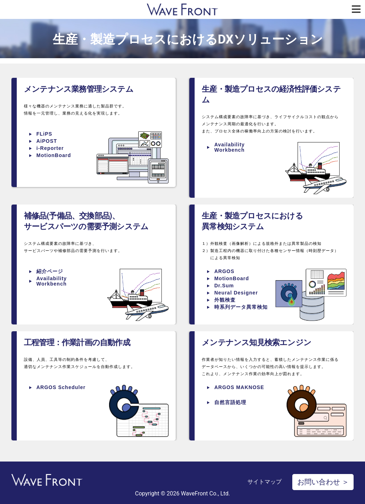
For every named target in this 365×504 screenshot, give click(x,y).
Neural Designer (236, 293)
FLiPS (44, 134)
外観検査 (225, 300)
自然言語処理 (230, 402)
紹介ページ (49, 271)
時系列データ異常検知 (241, 307)
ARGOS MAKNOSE (239, 387)
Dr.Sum (224, 285)
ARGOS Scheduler (61, 387)
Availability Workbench (229, 147)
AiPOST (46, 141)
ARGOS (224, 271)
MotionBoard (53, 155)
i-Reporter (50, 148)
